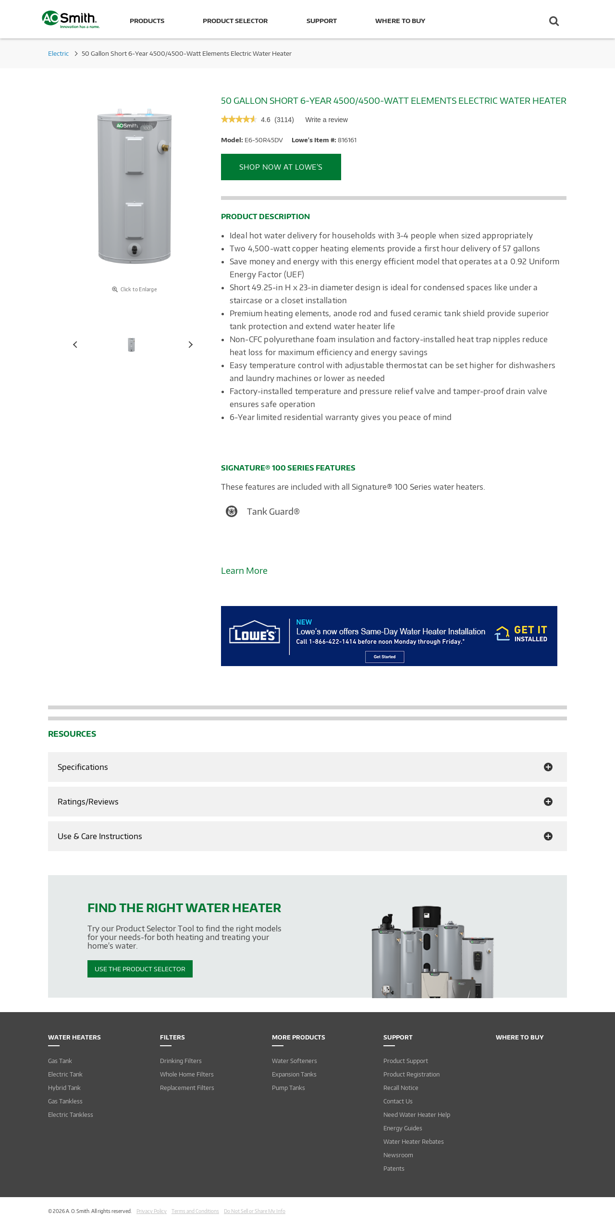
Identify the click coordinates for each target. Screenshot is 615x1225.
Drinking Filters (181, 1060)
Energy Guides (402, 1128)
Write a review (326, 121)
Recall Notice (400, 1087)
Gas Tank (60, 1060)
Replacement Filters (187, 1087)
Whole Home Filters (187, 1074)
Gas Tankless (65, 1101)
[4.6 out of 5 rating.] (265, 120)
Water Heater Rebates (413, 1141)
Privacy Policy (151, 1211)
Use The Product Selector (140, 969)
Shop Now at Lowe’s (281, 166)
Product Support (405, 1060)
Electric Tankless (70, 1114)
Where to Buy (400, 21)
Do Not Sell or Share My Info (254, 1211)
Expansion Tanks (294, 1074)
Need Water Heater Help (416, 1114)
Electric (58, 53)
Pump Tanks (288, 1087)
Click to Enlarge (134, 289)
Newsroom (398, 1155)
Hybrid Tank (64, 1087)
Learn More (244, 570)
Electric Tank (65, 1074)
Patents (394, 1168)
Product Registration (411, 1074)
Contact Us (398, 1101)
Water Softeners (294, 1060)
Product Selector (235, 21)
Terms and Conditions (195, 1211)
